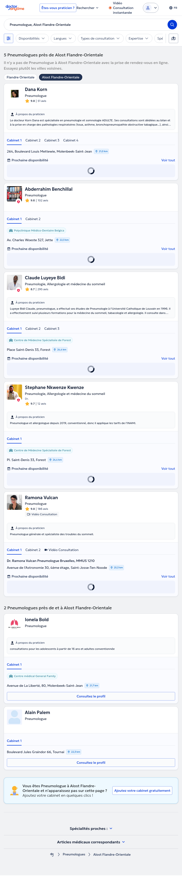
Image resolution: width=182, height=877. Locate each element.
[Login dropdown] (151, 8)
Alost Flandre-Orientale (60, 77)
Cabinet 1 (14, 140)
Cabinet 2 (33, 140)
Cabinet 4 (70, 140)
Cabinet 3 (51, 140)
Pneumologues (74, 856)
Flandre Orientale (20, 77)
